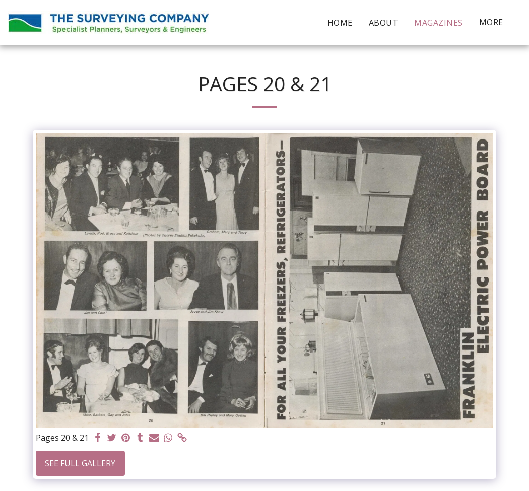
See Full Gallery (80, 463)
